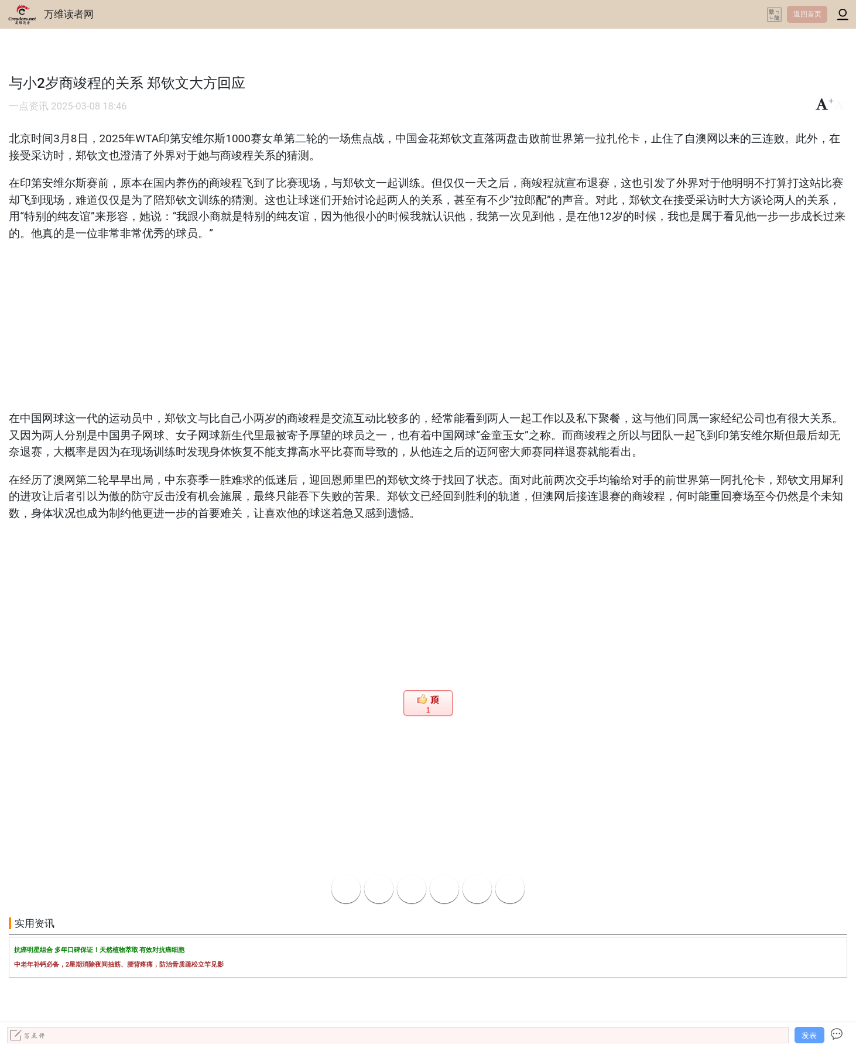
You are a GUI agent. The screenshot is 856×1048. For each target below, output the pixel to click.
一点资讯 (29, 106)
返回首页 (807, 14)
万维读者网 (69, 14)
